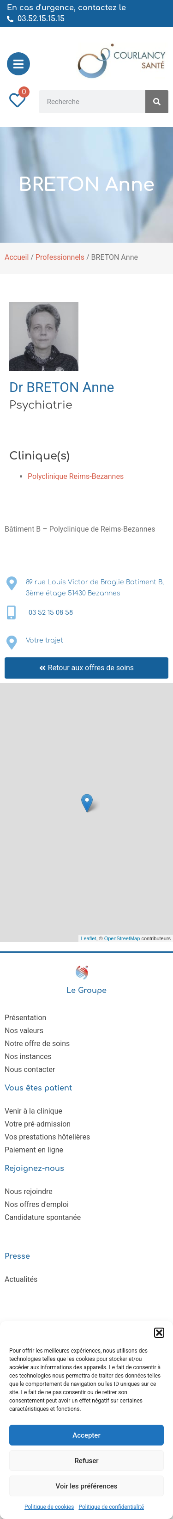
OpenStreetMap (122, 938)
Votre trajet (44, 640)
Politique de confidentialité (111, 1507)
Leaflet (88, 938)
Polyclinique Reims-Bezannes (76, 476)
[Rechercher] (156, 101)
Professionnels (60, 257)
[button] (159, 1332)
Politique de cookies (49, 1507)
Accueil (17, 257)
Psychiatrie (40, 405)
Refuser (86, 1461)
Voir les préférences (87, 1486)
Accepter (86, 1435)
